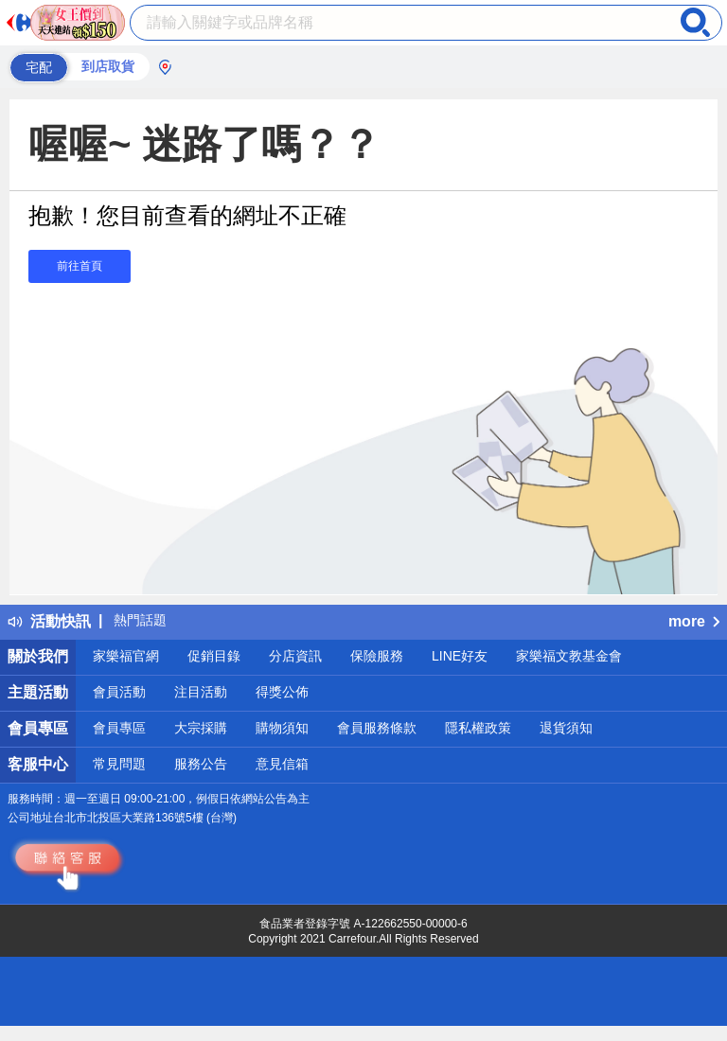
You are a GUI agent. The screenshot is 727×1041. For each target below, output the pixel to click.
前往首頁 (79, 266)
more (693, 621)
